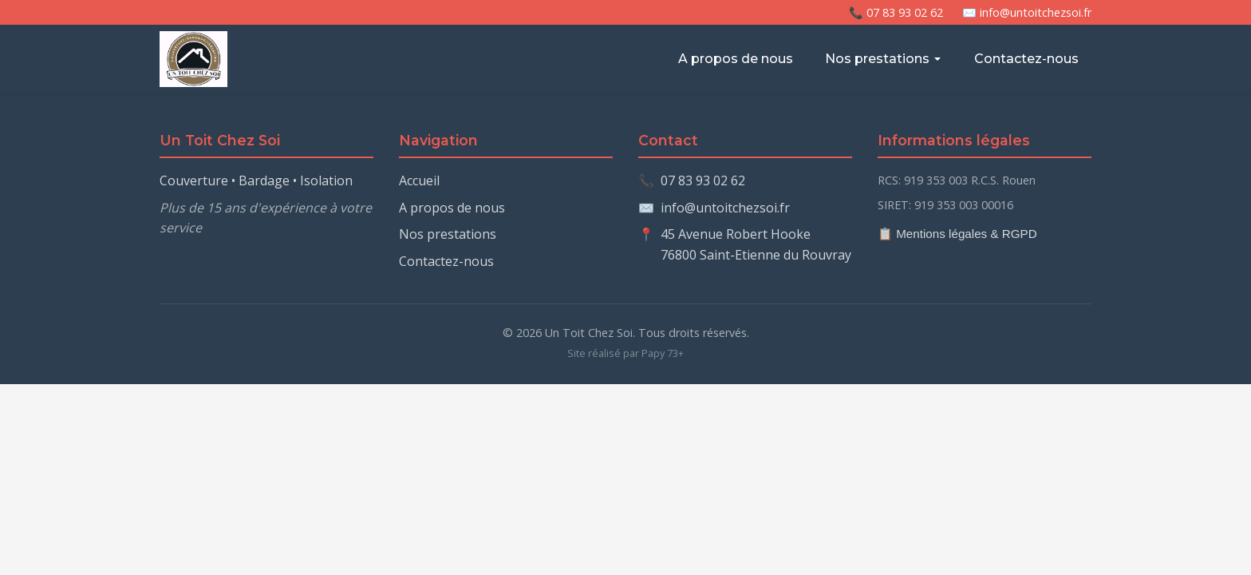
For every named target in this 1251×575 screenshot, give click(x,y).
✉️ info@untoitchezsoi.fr (1026, 12)
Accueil (419, 180)
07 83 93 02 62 (703, 180)
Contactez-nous (1026, 58)
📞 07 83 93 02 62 (896, 12)
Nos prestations (883, 58)
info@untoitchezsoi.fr (725, 207)
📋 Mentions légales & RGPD (957, 233)
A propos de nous (735, 58)
